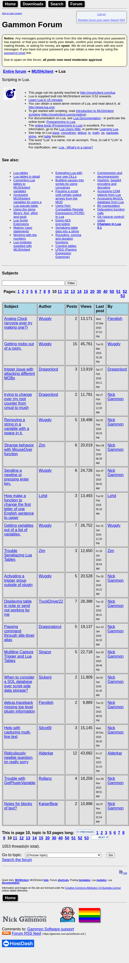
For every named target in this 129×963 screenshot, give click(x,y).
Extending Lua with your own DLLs (68, 174)
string (32, 136)
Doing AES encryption (63, 222)
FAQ (122, 19)
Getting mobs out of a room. (19, 346)
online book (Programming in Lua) (59, 125)
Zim (42, 445)
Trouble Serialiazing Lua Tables (18, 555)
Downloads (33, 4)
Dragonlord (48, 369)
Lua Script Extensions (21, 222)
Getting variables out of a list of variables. (18, 529)
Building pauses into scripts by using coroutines (69, 183)
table (47, 136)
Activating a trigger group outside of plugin (18, 580)
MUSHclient (42, 71)
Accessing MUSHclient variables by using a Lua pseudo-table (27, 200)
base (55, 133)
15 (86, 292)
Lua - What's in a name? (76, 147)
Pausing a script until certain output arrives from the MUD (68, 196)
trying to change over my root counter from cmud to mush (18, 401)
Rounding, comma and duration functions (68, 238)
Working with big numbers (25, 236)
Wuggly (45, 319)
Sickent (45, 677)
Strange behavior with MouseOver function (19, 449)
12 (66, 292)
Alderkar (46, 753)
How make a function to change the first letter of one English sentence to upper (19, 507)
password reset (14, 53)
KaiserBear (48, 804)
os (103, 133)
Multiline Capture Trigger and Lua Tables (18, 656)
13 (73, 292)
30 (99, 292)
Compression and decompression (109, 174)
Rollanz (45, 778)
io (89, 133)
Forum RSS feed (26, 933)
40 (105, 292)
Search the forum (17, 860)
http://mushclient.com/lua (97, 92)
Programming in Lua (61, 122)
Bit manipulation (108, 206)
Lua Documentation (87, 118)
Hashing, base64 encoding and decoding (109, 183)
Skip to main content (12, 13)
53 (122, 296)
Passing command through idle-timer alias (19, 633)
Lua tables (20, 173)
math (95, 133)
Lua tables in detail (26, 176)
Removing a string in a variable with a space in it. (16, 426)
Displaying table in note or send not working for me (18, 608)
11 (60, 292)
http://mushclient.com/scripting (63, 114)
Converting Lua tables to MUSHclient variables (24, 185)
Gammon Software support (50, 929)
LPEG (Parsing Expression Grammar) (66, 253)
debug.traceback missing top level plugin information (19, 706)
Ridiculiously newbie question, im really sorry (18, 757)
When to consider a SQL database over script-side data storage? (19, 683)
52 (125, 292)
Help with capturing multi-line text (17, 732)
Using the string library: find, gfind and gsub (25, 213)
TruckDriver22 (51, 601)
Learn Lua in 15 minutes (45, 100)
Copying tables (65, 246)
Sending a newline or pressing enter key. (16, 477)
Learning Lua (108, 129)
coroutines (68, 133)
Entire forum (14, 71)
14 (79, 292)
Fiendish (115, 319)
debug (82, 133)
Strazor (45, 652)
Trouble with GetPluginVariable (19, 780)
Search (56, 4)
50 (112, 292)
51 (118, 292)
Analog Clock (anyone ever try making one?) (18, 323)
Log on (101, 14)
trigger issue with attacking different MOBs (19, 373)
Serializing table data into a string (67, 229)
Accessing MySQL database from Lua (110, 200)
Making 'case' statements (22, 229)
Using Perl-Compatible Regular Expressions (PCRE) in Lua (69, 211)
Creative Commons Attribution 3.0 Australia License (93, 888)
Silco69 (45, 728)
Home (10, 4)
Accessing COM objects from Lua (109, 193)
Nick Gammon (116, 396)
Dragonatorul (50, 627)
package (112, 133)
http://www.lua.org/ (42, 107)
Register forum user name (93, 19)
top (123, 873)
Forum (76, 4)
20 (92, 292)
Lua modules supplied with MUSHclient (22, 245)
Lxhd (43, 496)
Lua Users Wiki (69, 129)
